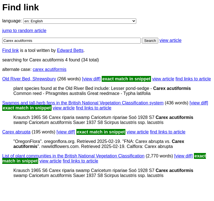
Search (150, 41)
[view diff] (91, 78)
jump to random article (24, 30)
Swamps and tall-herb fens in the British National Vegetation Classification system (83, 102)
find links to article (193, 78)
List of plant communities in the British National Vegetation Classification (73, 156)
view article (170, 40)
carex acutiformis (49, 69)
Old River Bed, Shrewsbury (29, 78)
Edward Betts (70, 50)
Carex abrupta (16, 132)
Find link (10, 50)
